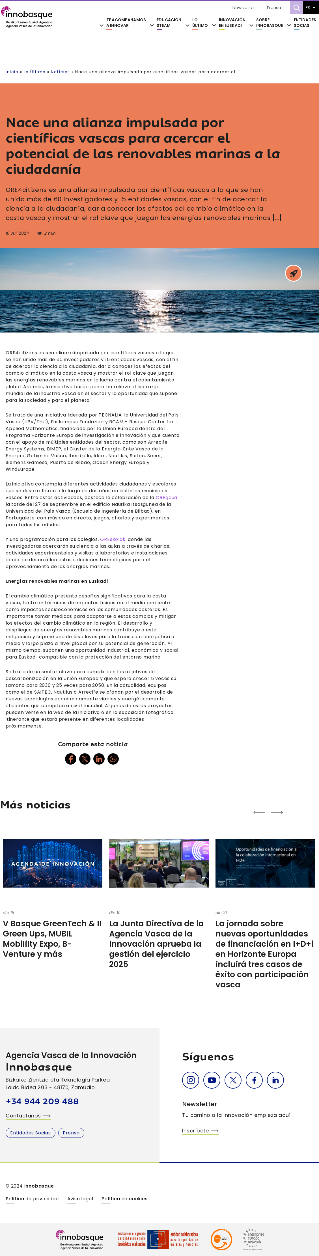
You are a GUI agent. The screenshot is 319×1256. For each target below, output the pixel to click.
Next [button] (235, 812)
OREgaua (167, 497)
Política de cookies (124, 1198)
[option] (53, 892)
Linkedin (275, 1080)
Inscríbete (195, 1130)
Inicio (12, 72)
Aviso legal (80, 1198)
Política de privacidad (32, 1198)
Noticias (60, 72)
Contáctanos (23, 1115)
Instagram (190, 1080)
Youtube (211, 1080)
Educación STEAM (169, 22)
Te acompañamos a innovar (126, 22)
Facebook (254, 1080)
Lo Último (35, 72)
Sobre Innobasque (269, 22)
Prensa (274, 7)
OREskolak (112, 539)
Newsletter (243, 7)
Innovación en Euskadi (232, 22)
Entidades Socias (305, 22)
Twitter (233, 1080)
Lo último (200, 22)
